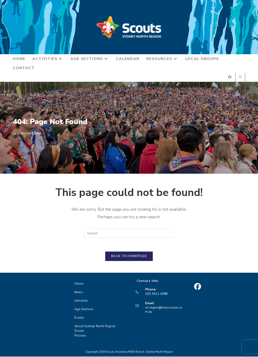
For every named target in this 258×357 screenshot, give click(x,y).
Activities (81, 301)
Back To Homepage (129, 257)
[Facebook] (197, 287)
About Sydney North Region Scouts (95, 328)
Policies (80, 336)
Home (78, 284)
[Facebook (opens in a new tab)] (229, 77)
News (78, 293)
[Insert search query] (129, 233)
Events (79, 318)
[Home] (14, 134)
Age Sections (84, 310)
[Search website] (240, 77)
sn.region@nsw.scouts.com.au (163, 310)
